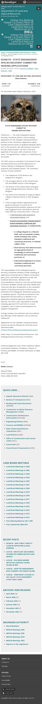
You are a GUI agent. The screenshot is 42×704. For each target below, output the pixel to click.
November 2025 (12, 612)
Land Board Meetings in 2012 (18, 517)
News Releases (25, 52)
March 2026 (10, 597)
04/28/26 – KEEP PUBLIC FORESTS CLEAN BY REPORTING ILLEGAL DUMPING (19, 545)
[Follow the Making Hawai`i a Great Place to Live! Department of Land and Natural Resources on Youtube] (31, 32)
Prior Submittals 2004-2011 (17, 524)
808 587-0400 (10, 689)
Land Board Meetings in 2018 (18, 495)
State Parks (11, 444)
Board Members (12, 626)
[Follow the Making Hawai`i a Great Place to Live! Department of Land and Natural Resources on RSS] (25, 32)
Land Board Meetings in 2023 (18, 477)
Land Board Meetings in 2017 (18, 499)
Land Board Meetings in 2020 (18, 488)
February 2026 (11, 601)
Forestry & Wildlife (12, 52)
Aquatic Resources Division (17, 396)
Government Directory (33, 2)
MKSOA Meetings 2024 (15, 637)
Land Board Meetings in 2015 (18, 506)
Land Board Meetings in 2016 (18, 503)
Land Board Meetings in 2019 (18, 492)
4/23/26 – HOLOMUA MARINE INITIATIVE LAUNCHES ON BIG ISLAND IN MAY (18, 562)
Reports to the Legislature (17, 644)
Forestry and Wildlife (14, 425)
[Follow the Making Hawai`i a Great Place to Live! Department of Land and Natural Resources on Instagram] (31, 46)
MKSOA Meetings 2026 (15, 630)
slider (34, 52)
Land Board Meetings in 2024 (18, 474)
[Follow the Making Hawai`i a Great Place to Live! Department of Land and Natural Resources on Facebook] (28, 32)
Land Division (11, 435)
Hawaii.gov (9, 2)
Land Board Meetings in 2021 (18, 485)
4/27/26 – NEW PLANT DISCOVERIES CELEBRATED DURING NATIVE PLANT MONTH (20, 554)
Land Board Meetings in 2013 (18, 514)
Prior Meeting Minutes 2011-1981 (19, 521)
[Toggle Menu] (38, 47)
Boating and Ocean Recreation (18, 403)
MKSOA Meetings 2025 (15, 633)
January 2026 (11, 604)
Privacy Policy (6, 684)
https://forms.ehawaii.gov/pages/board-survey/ (20, 330)
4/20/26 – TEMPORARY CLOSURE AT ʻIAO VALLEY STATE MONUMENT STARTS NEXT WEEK (20, 577)
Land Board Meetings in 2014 (18, 510)
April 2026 (10, 594)
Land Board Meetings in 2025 (18, 470)
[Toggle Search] (38, 8)
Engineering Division (14, 421)
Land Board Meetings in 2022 (18, 481)
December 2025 (12, 608)
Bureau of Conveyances (16, 400)
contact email (9, 693)
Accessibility (6, 680)
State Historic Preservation (17, 448)
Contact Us (5, 662)
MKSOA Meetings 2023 (15, 640)
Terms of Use (6, 676)
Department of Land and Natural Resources (14, 12)
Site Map (5, 666)
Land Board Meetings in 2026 (18, 467)
